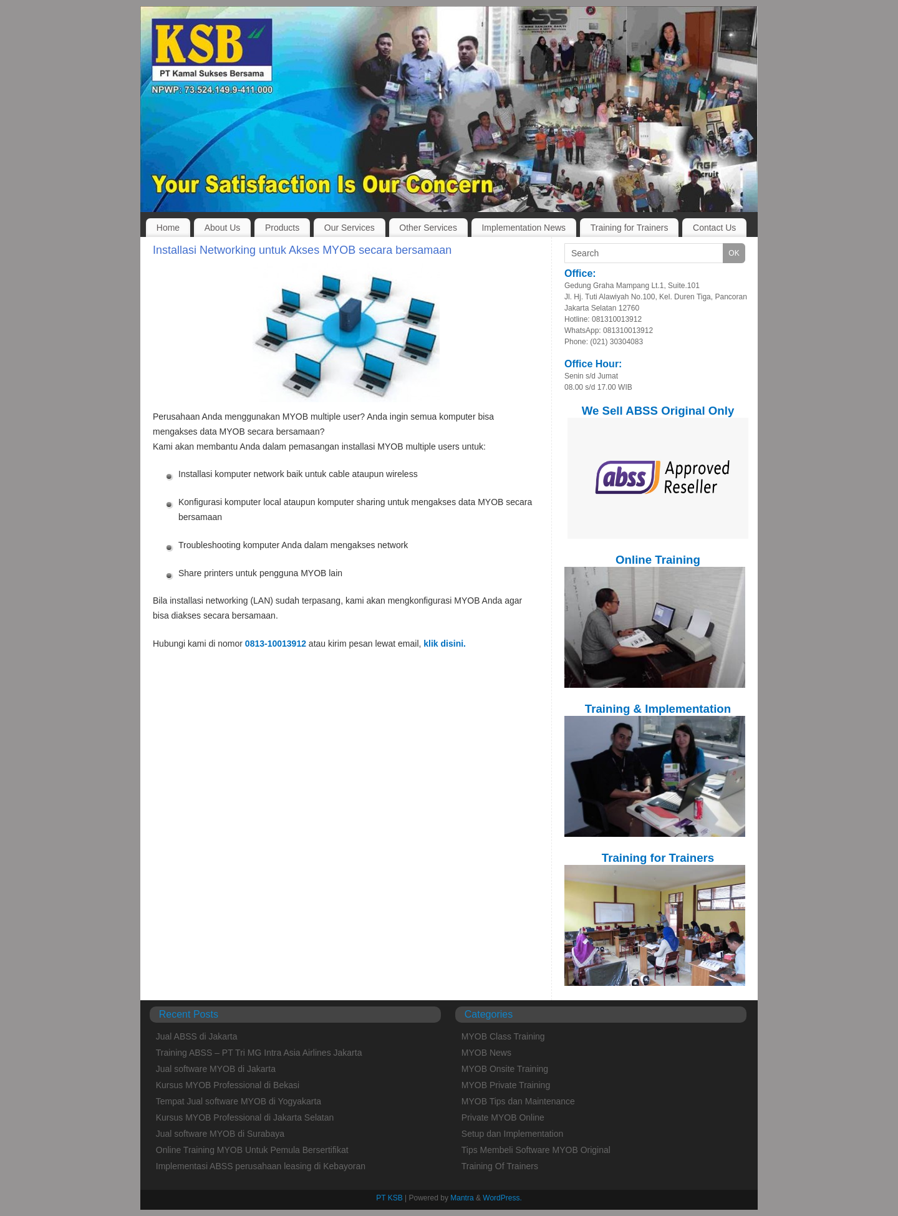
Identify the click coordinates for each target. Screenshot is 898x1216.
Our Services (349, 228)
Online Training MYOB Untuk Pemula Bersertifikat (252, 1150)
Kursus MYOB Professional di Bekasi (227, 1085)
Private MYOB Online (502, 1117)
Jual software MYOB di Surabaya (220, 1134)
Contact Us (714, 228)
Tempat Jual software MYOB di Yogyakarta (238, 1101)
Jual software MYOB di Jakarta (216, 1069)
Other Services (428, 228)
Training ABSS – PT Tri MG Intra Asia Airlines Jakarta (259, 1053)
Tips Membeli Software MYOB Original (536, 1150)
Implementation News (523, 228)
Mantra (461, 1198)
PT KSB (389, 1198)
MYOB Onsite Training (504, 1069)
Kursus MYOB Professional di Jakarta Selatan (245, 1117)
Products (282, 228)
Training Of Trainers (499, 1166)
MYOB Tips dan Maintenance (518, 1101)
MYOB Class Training (503, 1036)
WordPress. (502, 1198)
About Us (223, 228)
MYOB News (486, 1053)
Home (168, 228)
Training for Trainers (630, 228)
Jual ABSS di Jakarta (197, 1036)
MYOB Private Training (505, 1085)
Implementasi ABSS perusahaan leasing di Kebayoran (260, 1166)
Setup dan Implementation (512, 1134)
